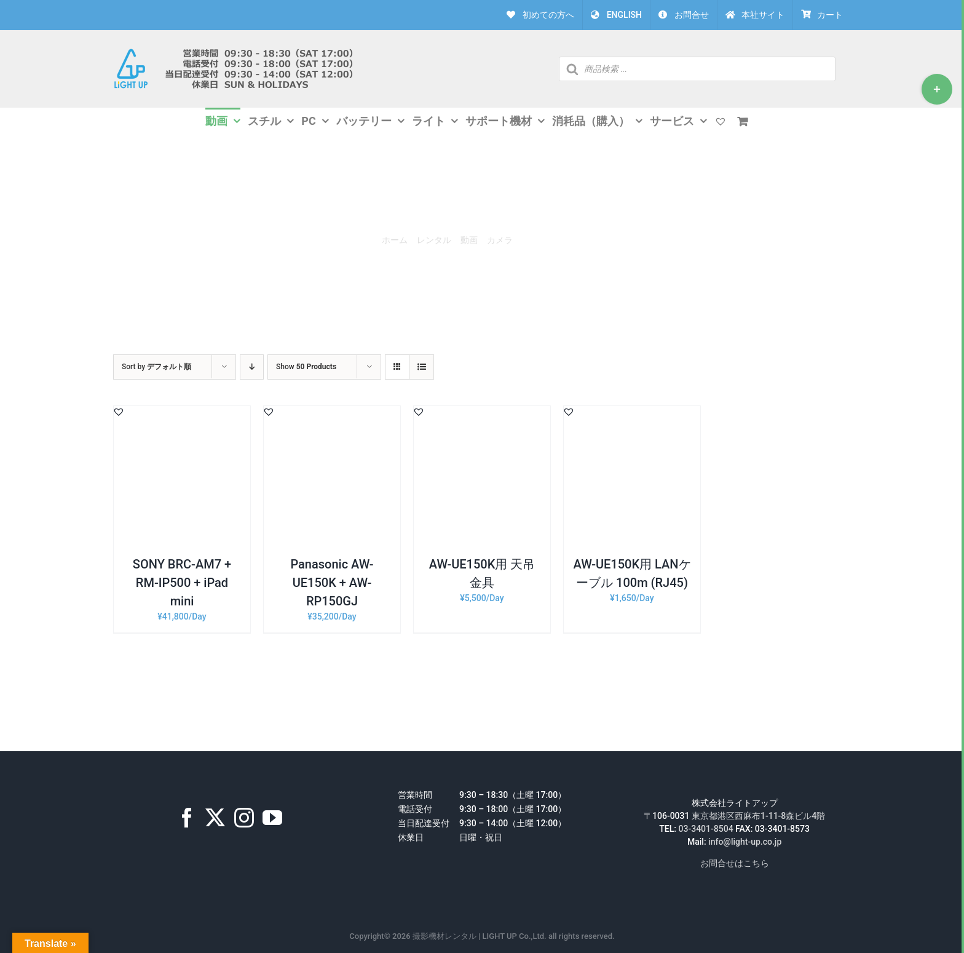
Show (306, 366)
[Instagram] (244, 817)
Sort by (156, 366)
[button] (118, 411)
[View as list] (421, 367)
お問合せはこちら (734, 863)
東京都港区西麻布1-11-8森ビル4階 (758, 816)
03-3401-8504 (706, 829)
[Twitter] (215, 817)
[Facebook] (187, 817)
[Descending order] (252, 367)
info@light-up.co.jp (744, 842)
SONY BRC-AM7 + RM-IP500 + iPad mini (182, 582)
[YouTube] (272, 817)
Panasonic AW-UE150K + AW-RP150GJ (331, 582)
